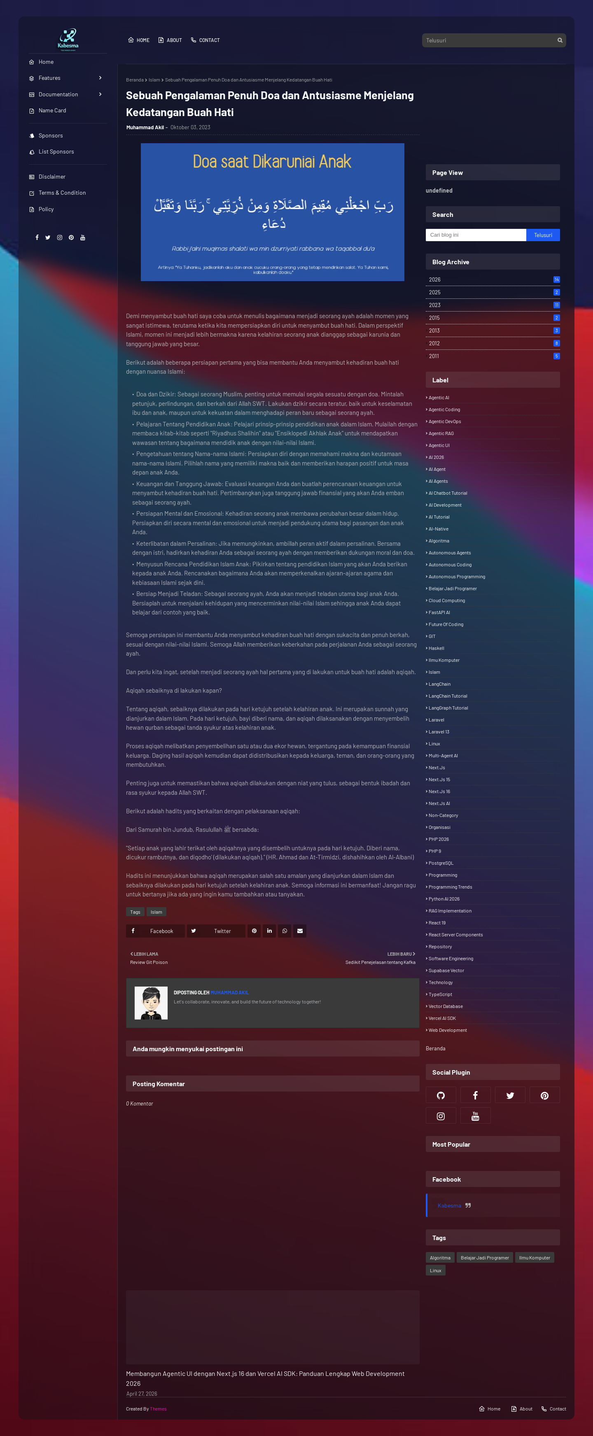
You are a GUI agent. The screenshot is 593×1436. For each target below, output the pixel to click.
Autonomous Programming (457, 576)
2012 (494, 343)
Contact (205, 40)
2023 (494, 305)
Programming (443, 874)
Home (138, 40)
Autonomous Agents (450, 552)
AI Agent (437, 469)
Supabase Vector (446, 970)
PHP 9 (435, 851)
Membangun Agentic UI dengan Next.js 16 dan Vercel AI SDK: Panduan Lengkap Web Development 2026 (265, 1378)
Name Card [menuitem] (47, 110)
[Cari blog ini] (476, 235)
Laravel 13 (439, 731)
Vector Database (446, 1006)
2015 (494, 317)
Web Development (448, 1030)
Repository (440, 946)
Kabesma (449, 1205)
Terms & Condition (57, 192)
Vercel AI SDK (442, 1018)
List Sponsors (51, 151)
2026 (494, 279)
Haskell (436, 648)
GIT (432, 636)
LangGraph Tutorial (448, 707)
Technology (441, 982)
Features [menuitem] (45, 77)
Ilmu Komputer (444, 660)
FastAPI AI (439, 612)
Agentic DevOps (445, 421)
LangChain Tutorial (448, 695)
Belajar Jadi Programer (453, 588)
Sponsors (46, 135)
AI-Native (438, 528)
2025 (494, 292)
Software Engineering (451, 958)
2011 (494, 356)
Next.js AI (439, 803)
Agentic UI (439, 445)
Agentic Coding (444, 409)
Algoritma (439, 540)
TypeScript (440, 994)
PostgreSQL (441, 863)
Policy (41, 208)
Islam (154, 79)
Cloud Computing (447, 600)
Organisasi (440, 827)
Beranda (135, 79)
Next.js (437, 767)
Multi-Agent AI (443, 755)
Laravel (436, 719)
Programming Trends (450, 886)
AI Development (445, 504)
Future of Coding (446, 624)
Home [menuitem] (41, 61)
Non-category (443, 815)
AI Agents (438, 481)
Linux (434, 743)
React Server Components (456, 934)
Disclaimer (47, 176)
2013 (494, 330)
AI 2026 (436, 457)
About (170, 40)
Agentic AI (439, 397)
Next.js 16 (439, 791)
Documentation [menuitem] (53, 94)
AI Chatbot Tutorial (448, 493)
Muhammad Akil (145, 127)
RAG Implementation (450, 910)
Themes (158, 1408)
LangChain (440, 684)
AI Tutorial (439, 516)
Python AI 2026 (444, 898)
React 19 (437, 922)
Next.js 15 (439, 779)
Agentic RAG (441, 433)
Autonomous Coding (450, 564)
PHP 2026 (439, 839)
